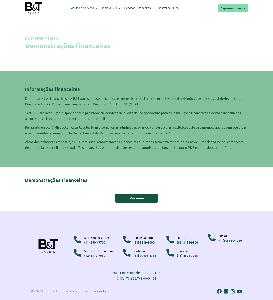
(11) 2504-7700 (94, 242)
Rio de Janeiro (143, 237)
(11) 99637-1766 (144, 255)
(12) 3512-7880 (94, 255)
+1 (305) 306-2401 (231, 240)
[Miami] (212, 237)
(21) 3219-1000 (144, 242)
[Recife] (170, 239)
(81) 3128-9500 (187, 242)
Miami (222, 235)
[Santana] (170, 252)
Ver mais (136, 198)
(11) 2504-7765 (187, 255)
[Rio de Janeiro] (127, 239)
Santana (182, 250)
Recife (181, 237)
